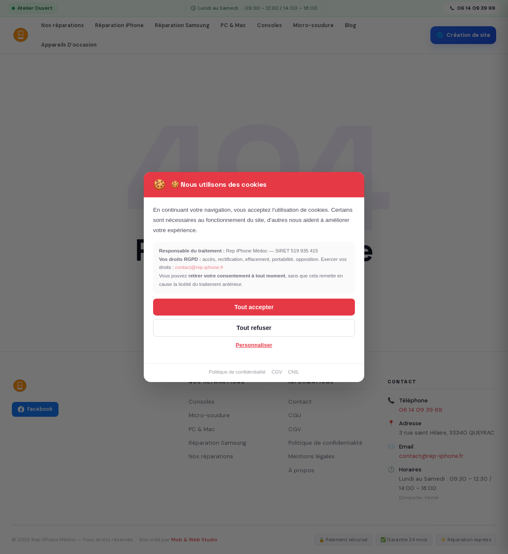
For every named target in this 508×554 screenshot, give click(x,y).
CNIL (293, 371)
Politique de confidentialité (237, 371)
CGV (276, 371)
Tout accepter (254, 307)
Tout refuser (254, 327)
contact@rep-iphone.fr (199, 267)
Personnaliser (254, 345)
